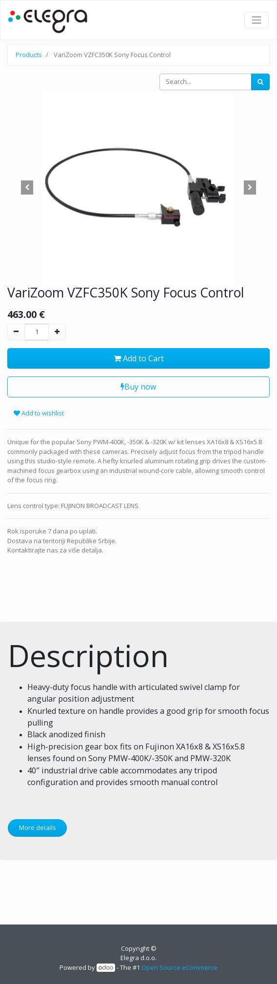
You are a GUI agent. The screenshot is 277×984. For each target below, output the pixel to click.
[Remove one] (16, 332)
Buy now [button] (138, 386)
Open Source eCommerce (179, 967)
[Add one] (57, 332)
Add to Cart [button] (139, 358)
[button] (27, 187)
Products (29, 54)
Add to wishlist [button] (39, 413)
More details (37, 827)
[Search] (260, 82)
